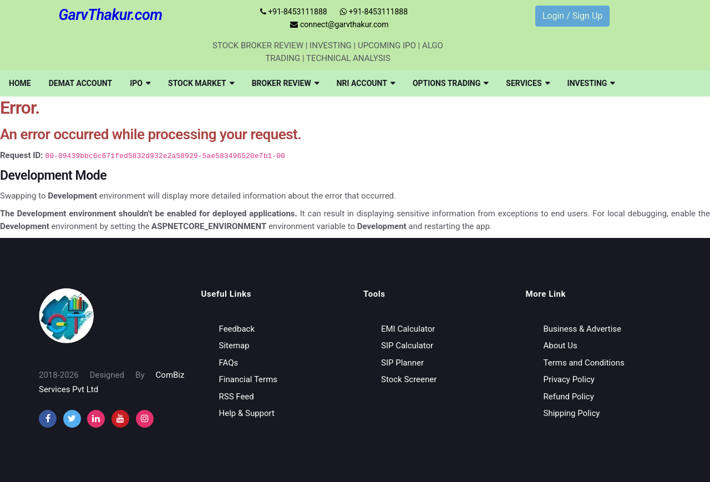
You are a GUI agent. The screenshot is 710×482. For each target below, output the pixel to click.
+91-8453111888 (293, 11)
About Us (560, 346)
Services (527, 83)
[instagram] (96, 419)
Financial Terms (248, 379)
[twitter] (72, 419)
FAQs (229, 363)
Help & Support (247, 413)
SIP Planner (402, 363)
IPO (140, 83)
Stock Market (201, 83)
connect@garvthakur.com (339, 24)
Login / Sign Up (572, 16)
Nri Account (366, 83)
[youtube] (120, 419)
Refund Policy (569, 397)
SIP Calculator (407, 346)
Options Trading (450, 83)
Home (20, 83)
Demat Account (81, 83)
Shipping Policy (572, 413)
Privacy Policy (569, 379)
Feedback (237, 329)
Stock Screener (409, 379)
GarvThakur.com (110, 15)
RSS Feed (236, 397)
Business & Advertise (583, 329)
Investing (591, 83)
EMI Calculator (408, 329)
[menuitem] (20, 83)
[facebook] (48, 419)
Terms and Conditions (584, 363)
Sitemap (234, 346)
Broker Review (285, 83)
